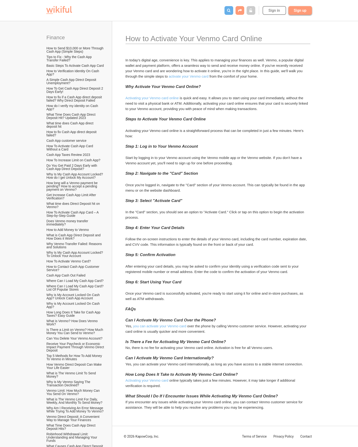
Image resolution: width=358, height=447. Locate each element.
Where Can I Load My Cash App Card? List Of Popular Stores (76, 287)
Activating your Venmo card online (152, 98)
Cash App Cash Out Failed (66, 275)
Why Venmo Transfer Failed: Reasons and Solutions (75, 245)
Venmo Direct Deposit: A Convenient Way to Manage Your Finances (74, 418)
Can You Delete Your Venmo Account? (74, 338)
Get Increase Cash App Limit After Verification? (72, 196)
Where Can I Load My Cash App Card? (75, 281)
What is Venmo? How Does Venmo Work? (73, 322)
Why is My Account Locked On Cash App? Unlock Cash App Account (74, 296)
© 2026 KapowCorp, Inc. (141, 436)
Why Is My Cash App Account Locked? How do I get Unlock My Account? (75, 175)
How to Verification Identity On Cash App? (73, 72)
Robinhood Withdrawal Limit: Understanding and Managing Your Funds (72, 437)
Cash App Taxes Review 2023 (68, 155)
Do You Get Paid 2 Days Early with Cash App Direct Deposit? (72, 167)
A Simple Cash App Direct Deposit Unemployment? (72, 81)
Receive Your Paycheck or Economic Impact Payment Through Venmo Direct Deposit (76, 347)
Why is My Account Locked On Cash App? (74, 305)
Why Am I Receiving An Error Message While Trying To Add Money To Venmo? (75, 409)
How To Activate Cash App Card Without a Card (70, 147)
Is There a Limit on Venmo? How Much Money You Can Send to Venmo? (75, 331)
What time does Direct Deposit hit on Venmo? (74, 205)
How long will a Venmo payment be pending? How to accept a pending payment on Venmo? (73, 186)
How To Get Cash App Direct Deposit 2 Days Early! (75, 90)
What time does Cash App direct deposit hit (70, 124)
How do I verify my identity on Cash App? (73, 107)
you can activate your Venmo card (159, 326)
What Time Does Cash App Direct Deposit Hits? (71, 427)
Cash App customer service (67, 140)
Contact (306, 436)
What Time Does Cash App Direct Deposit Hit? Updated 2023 (71, 116)
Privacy (283, 436)
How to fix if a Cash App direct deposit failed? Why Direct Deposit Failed (75, 98)
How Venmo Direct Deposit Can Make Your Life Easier (75, 366)
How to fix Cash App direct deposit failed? (72, 133)
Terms (254, 436)
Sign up (300, 10)
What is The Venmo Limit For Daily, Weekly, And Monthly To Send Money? (74, 400)
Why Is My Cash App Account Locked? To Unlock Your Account (75, 254)
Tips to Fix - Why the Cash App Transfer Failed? (70, 58)
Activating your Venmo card (147, 380)
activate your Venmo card (189, 76)
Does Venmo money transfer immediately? (68, 222)
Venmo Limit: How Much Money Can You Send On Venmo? (74, 392)
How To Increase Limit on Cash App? (73, 160)
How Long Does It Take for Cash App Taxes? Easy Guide (74, 313)
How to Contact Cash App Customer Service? (73, 268)
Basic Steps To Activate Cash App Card (75, 65)
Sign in (274, 10)
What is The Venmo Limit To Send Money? (72, 374)
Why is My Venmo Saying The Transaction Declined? (69, 383)
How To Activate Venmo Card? (69, 261)
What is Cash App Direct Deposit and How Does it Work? (74, 236)
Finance (56, 37)
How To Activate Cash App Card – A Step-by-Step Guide (73, 214)
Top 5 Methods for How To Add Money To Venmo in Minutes (75, 357)
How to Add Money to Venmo (68, 230)
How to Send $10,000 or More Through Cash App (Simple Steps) (75, 49)
